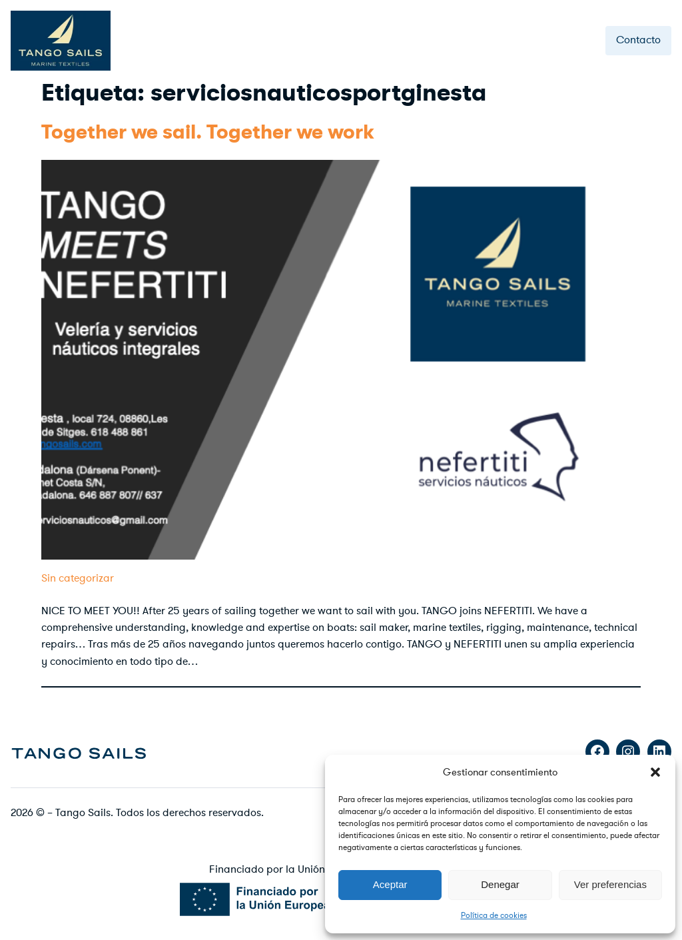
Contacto (638, 40)
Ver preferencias (610, 884)
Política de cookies (494, 915)
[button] (655, 772)
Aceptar (390, 884)
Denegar (500, 884)
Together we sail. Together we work (207, 132)
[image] (79, 751)
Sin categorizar (77, 578)
